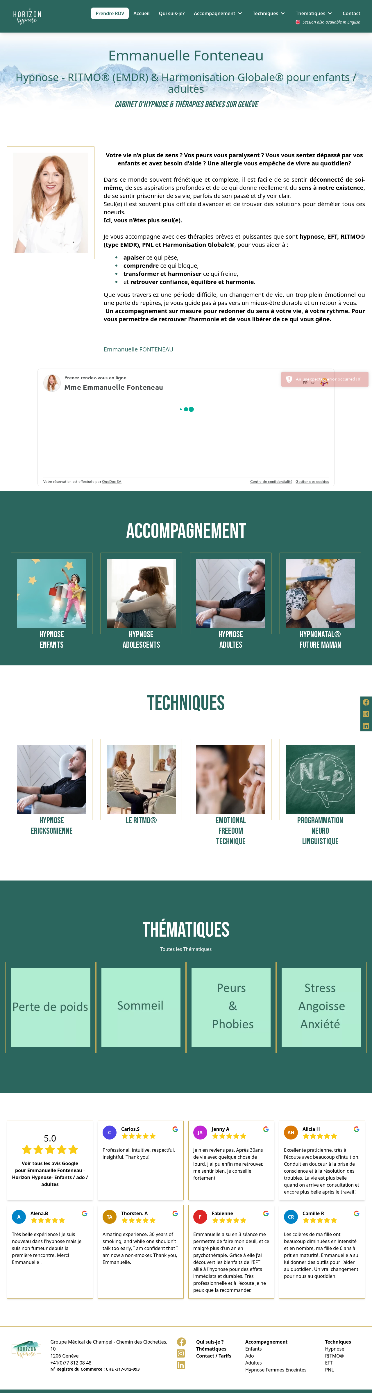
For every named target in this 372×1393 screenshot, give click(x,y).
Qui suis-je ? (209, 1342)
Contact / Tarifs (213, 1356)
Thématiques (211, 1349)
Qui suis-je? (172, 13)
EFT (328, 1363)
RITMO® (334, 1356)
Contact (351, 13)
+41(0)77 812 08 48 (70, 1363)
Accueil (141, 13)
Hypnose (334, 1349)
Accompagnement (266, 1342)
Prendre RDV (110, 13)
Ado (249, 1356)
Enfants (253, 1349)
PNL (329, 1370)
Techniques (338, 1342)
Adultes (253, 1363)
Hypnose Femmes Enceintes (275, 1370)
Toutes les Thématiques (186, 949)
